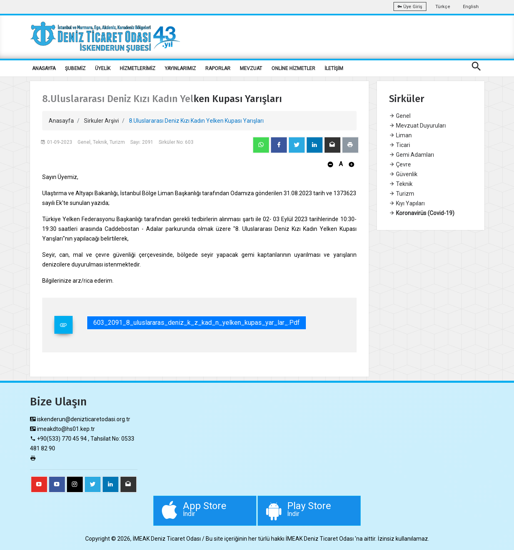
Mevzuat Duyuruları (417, 125)
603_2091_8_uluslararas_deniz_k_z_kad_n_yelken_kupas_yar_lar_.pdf (196, 322)
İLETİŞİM (334, 68)
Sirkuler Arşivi (101, 120)
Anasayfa (61, 120)
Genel (400, 116)
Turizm (401, 193)
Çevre (400, 164)
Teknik (401, 184)
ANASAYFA (44, 68)
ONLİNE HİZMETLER (293, 68)
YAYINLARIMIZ (180, 68)
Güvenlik (403, 174)
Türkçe (442, 6)
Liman (400, 135)
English (471, 6)
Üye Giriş (410, 6)
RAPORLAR (217, 68)
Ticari (399, 145)
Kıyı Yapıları (407, 203)
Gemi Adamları (411, 154)
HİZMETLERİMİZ (137, 68)
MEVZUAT (251, 68)
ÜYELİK (102, 68)
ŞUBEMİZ (75, 68)
